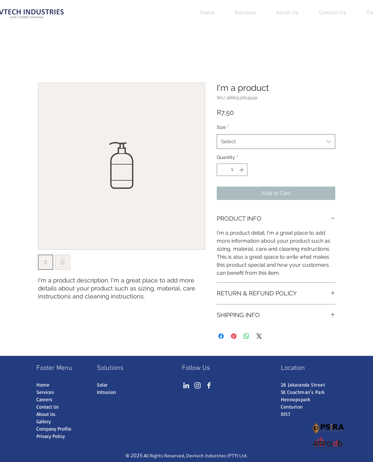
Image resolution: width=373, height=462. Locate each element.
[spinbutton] (232, 170)
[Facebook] (209, 385)
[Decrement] (222, 170)
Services (45, 392)
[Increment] (242, 170)
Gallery (43, 421)
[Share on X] (259, 336)
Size (223, 127)
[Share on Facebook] (221, 336)
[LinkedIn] (186, 385)
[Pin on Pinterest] (234, 336)
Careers (44, 399)
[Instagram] (197, 385)
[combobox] (276, 141)
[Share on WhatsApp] (246, 336)
